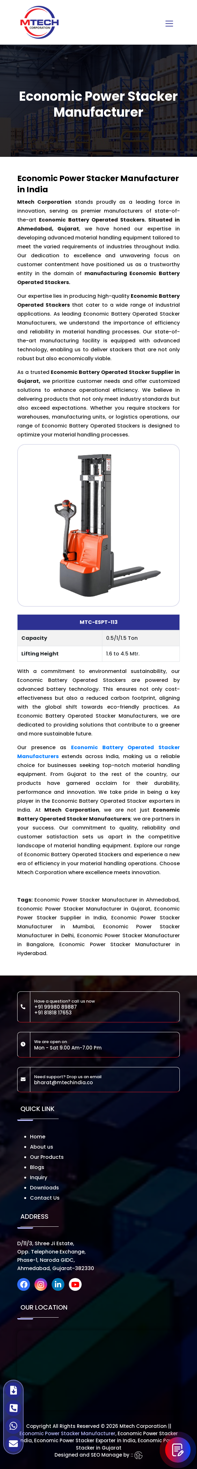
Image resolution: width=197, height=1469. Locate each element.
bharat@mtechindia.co (63, 1082)
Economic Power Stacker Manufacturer (67, 1433)
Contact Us (45, 1198)
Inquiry (38, 1177)
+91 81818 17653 (53, 1012)
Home (37, 1136)
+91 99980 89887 (55, 1007)
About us (41, 1147)
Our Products (47, 1157)
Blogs (37, 1167)
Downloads (44, 1187)
